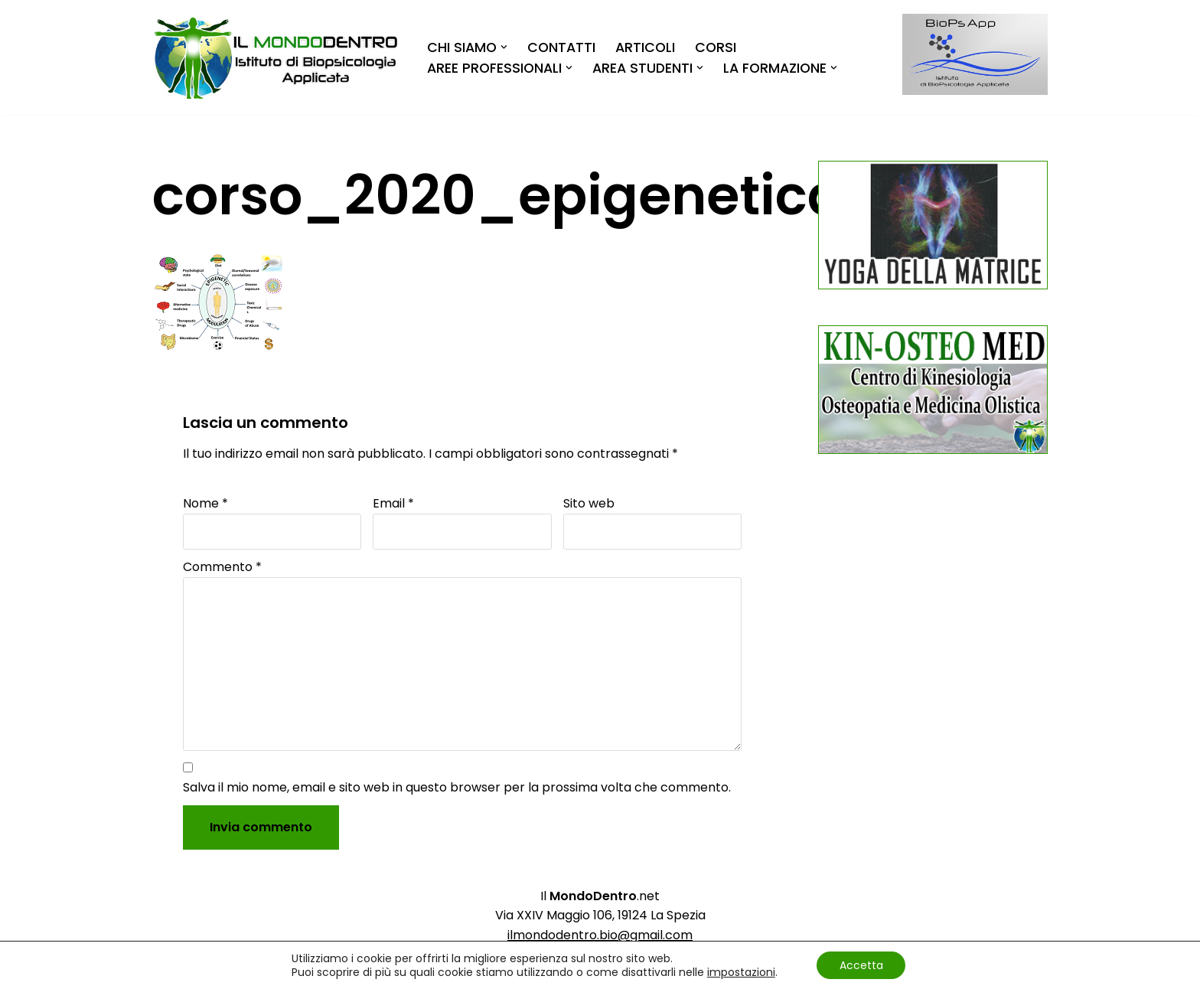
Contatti (561, 47)
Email (393, 503)
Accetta (861, 965)
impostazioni (740, 972)
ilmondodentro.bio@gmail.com (600, 935)
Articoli (645, 47)
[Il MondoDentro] (276, 58)
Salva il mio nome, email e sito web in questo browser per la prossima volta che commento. (457, 787)
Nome (205, 503)
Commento (222, 567)
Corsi (715, 47)
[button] (504, 47)
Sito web (589, 503)
